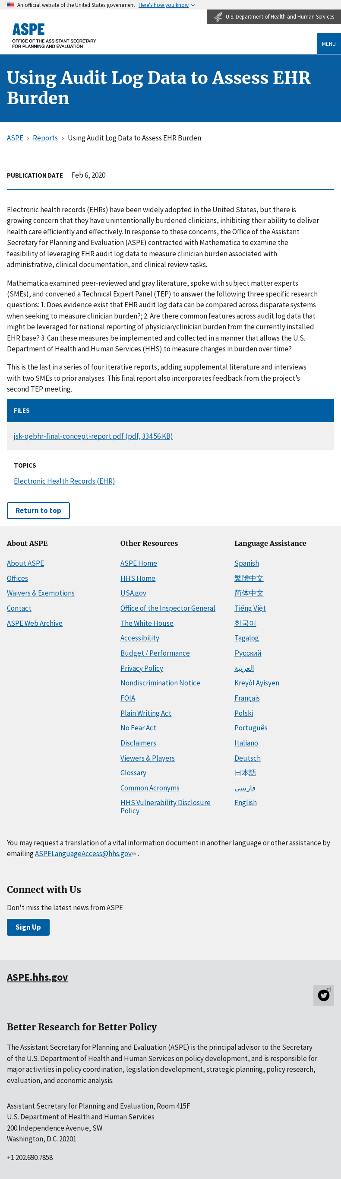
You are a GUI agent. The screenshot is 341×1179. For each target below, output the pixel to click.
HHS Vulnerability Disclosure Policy (165, 807)
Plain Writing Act (145, 713)
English (245, 802)
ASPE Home (138, 563)
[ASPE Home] (54, 35)
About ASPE (25, 563)
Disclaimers (138, 743)
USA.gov (133, 593)
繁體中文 (249, 578)
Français (247, 698)
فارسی (245, 788)
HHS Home (137, 578)
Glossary (133, 773)
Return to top (38, 510)
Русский (248, 653)
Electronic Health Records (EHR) (64, 481)
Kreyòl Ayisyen (256, 683)
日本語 (245, 773)
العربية (244, 668)
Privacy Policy (141, 668)
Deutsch (247, 758)
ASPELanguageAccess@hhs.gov (86, 853)
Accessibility (139, 638)
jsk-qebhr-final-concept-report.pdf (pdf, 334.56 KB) (93, 436)
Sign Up (28, 927)
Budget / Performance (155, 653)
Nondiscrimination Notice (160, 683)
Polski (243, 713)
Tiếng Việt (250, 608)
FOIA (127, 698)
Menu (329, 44)
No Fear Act (138, 728)
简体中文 (249, 593)
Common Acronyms (150, 788)
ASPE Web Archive (35, 623)
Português (251, 728)
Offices (17, 578)
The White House (147, 623)
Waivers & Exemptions (41, 593)
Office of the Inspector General (167, 608)
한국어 (245, 623)
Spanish (246, 563)
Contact (19, 608)
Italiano (246, 743)
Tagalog (246, 638)
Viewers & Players (147, 758)
